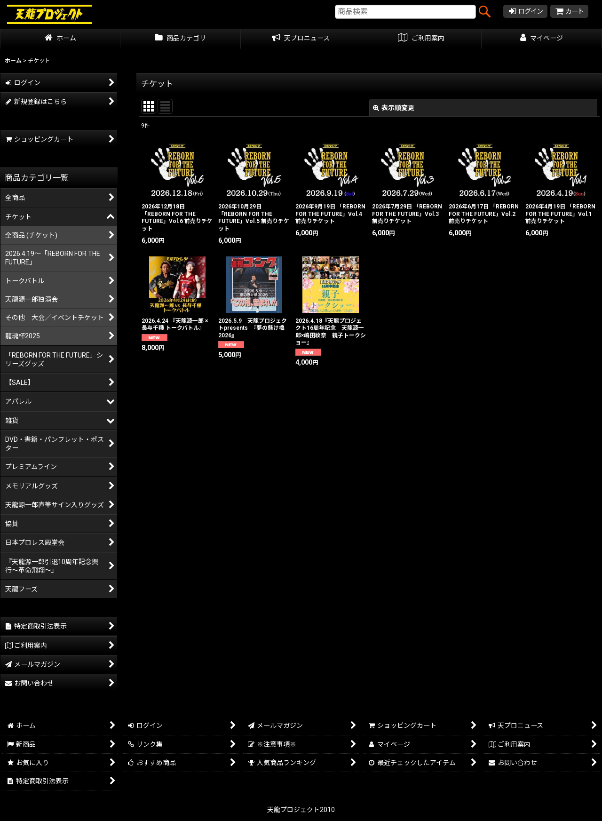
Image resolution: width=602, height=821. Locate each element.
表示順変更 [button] (393, 108)
